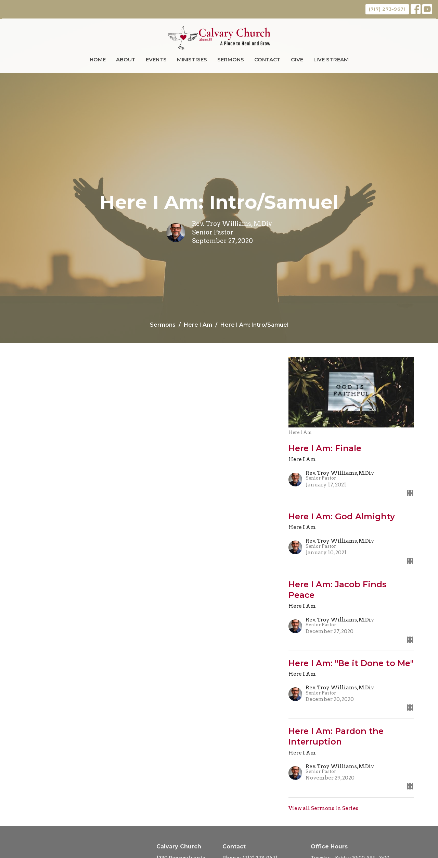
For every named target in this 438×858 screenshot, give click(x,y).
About (126, 59)
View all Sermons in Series (323, 808)
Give (297, 59)
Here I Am (198, 325)
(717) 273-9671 (387, 9)
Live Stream (331, 59)
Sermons (230, 59)
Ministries (192, 59)
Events (156, 59)
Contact (267, 59)
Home (98, 59)
